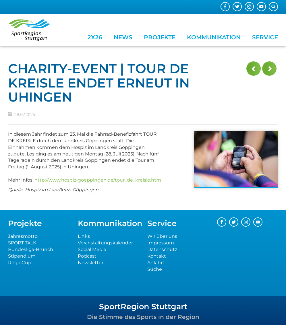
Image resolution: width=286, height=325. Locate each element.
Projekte (159, 37)
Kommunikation (214, 37)
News (123, 37)
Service (265, 37)
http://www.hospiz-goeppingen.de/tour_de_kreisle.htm (97, 180)
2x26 (95, 37)
